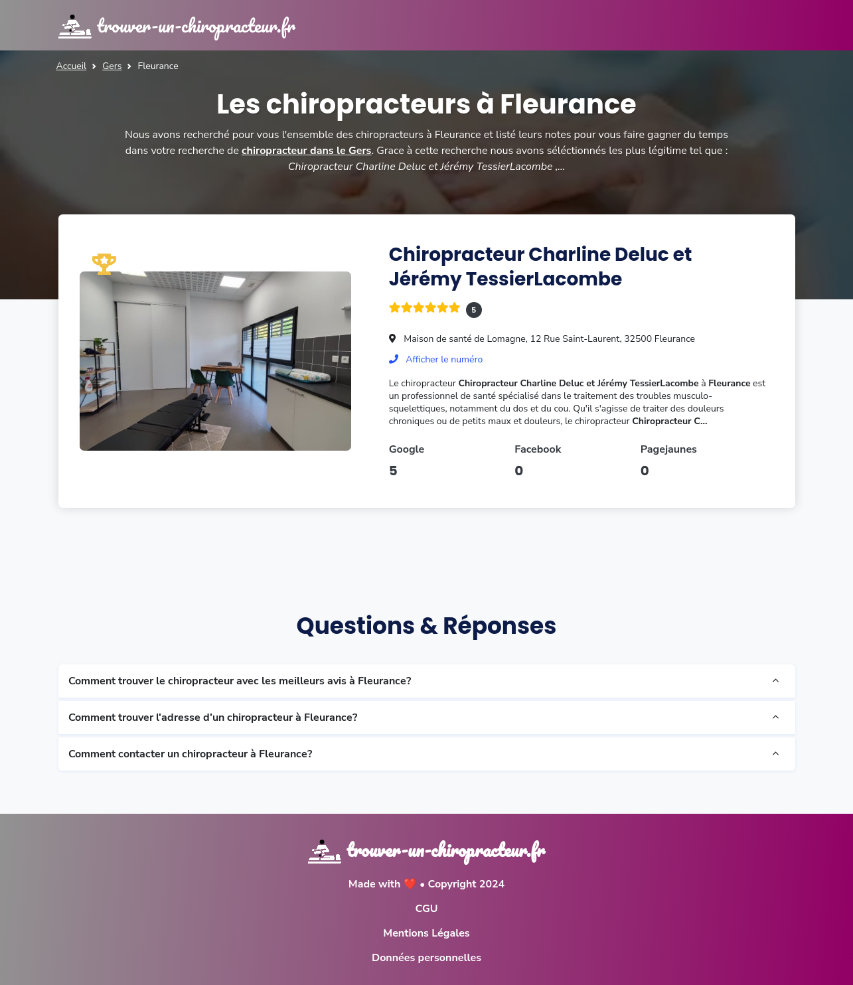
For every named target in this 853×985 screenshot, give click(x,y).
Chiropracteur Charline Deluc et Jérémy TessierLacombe (540, 266)
